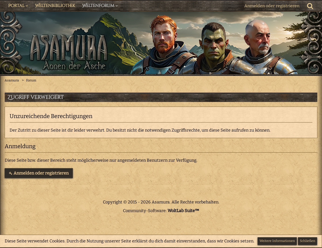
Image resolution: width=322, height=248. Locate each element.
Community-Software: (161, 210)
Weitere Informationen (277, 241)
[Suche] (310, 6)
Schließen (307, 241)
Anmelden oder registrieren (271, 5)
